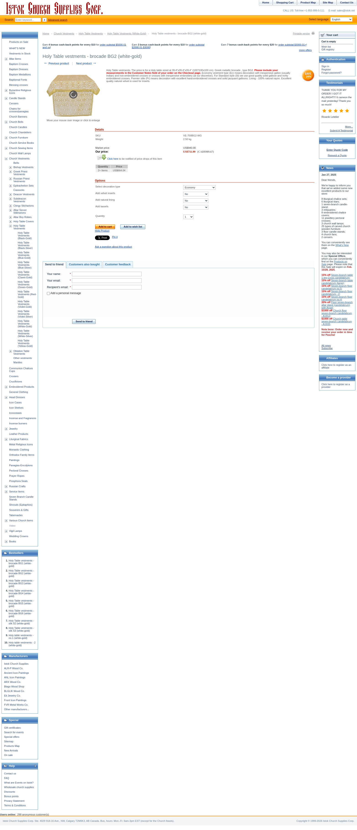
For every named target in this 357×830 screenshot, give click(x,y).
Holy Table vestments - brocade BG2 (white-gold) (21, 573)
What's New (342, 245)
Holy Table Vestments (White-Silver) (25, 333)
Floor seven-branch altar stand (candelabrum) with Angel (337, 305)
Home (46, 33)
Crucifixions (15, 381)
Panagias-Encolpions (21, 465)
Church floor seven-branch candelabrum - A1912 (336, 313)
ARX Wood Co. (12, 682)
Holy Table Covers (23, 221)
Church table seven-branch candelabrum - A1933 (336, 321)
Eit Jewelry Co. (12, 695)
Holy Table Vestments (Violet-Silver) (25, 314)
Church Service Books (21, 142)
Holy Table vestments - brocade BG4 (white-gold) (21, 593)
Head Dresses (17, 397)
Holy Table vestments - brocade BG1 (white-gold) (21, 563)
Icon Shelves (16, 407)
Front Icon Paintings (15, 700)
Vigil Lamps (15, 531)
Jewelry (13, 428)
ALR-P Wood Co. (13, 668)
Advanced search (57, 19)
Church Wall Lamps (20, 153)
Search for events (14, 732)
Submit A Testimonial (341, 130)
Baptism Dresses (18, 69)
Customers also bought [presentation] (84, 264)
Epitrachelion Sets (23, 185)
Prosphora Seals (18, 481)
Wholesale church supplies (19, 787)
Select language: (330, 19)
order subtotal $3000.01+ (292, 44)
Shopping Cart (284, 2)
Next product (86, 63)
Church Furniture (18, 137)
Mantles (17, 362)
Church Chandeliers (20, 132)
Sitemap (8, 741)
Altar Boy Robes (22, 217)
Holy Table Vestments (91, 33)
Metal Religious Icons (21, 444)
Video (12, 525)
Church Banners (18, 116)
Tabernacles (16, 515)
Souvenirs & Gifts (18, 510)
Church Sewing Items (21, 148)
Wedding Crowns (18, 536)
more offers (305, 50)
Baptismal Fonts (18, 79)
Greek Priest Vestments (20, 173)
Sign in (325, 66)
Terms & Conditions (15, 805)
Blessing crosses (18, 85)
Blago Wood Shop (14, 686)
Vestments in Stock (20, 53)
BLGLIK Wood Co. (14, 691)
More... (349, 126)
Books (12, 541)
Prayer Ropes (16, 475)
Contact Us (346, 2)
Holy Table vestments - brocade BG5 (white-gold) (21, 603)
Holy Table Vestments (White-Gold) (126, 33)
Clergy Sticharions (23, 205)
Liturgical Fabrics (18, 439)
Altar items (15, 58)
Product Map (308, 2)
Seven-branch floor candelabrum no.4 (336, 298)
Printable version (301, 33)
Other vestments (22, 358)
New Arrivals (11, 750)
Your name (53, 274)
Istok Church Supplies (16, 663)
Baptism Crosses (18, 64)
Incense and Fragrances (22, 418)
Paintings (14, 460)
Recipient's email (57, 287)
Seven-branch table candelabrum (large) (337, 281)
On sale (8, 755)
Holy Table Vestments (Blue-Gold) (24, 255)
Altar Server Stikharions (20, 211)
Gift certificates (12, 727)
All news (326, 345)
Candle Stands (17, 98)
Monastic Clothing (19, 449)
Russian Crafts (17, 486)
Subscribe (327, 348)
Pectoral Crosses (18, 470)
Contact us (10, 773)
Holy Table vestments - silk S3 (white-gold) (21, 629)
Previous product (56, 63)
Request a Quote (337, 155)
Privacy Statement (14, 800)
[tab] (54, 264)
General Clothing (18, 392)
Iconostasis (15, 413)
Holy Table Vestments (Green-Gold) (25, 284)
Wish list (326, 46)
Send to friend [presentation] (54, 264)
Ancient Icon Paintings (16, 672)
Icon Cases (15, 402)
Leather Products (18, 434)
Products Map (12, 746)
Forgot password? (331, 72)
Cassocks (18, 190)
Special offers (11, 736)
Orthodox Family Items (21, 454)
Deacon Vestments (23, 194)
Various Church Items (21, 520)
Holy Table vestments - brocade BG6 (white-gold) (21, 613)
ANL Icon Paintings (14, 677)
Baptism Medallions (20, 74)
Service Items (16, 491)
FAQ (6, 778)
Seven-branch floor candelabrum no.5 (336, 287)
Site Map (328, 2)
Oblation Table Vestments (21, 352)
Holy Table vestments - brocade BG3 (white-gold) (21, 583)
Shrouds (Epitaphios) (21, 504)
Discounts (9, 791)
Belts (16, 162)
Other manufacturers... (16, 709)
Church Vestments (64, 33)
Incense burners (18, 423)
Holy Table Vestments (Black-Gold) (25, 235)
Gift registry (327, 49)
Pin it (114, 237)
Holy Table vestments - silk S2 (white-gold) (21, 622)
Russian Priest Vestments (21, 180)
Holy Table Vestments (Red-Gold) (27, 294)
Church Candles (18, 127)
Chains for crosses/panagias (19, 110)
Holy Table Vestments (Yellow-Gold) (25, 343)
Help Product (102, 230)
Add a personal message (64, 293)
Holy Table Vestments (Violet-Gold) (25, 304)
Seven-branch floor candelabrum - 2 (336, 292)
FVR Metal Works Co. (16, 704)
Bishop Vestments (23, 167)
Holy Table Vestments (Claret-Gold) (25, 275)
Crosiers (13, 376)
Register (326, 69)
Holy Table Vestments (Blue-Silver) (25, 265)
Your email (53, 280)
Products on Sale (18, 42)
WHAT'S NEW (17, 48)
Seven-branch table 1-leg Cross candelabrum (337, 276)
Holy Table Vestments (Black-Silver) (25, 245)
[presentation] (94, 306)
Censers (13, 103)
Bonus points (11, 796)
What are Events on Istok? (18, 782)
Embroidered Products (21, 386)
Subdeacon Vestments (19, 200)
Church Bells (16, 121)
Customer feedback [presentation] (118, 264)
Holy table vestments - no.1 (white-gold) (21, 636)
